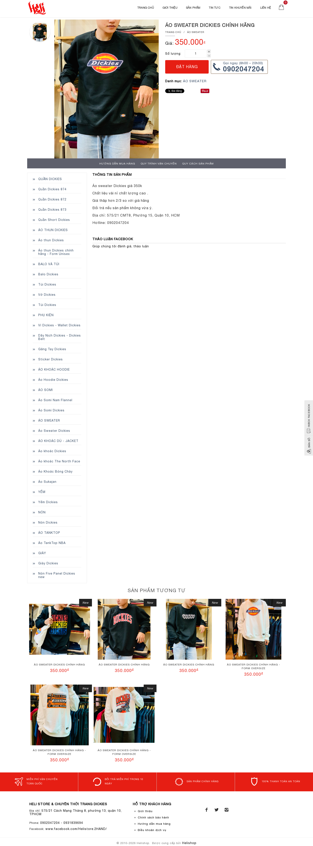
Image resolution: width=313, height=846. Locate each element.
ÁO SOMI (45, 390)
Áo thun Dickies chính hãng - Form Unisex (56, 252)
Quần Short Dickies (54, 220)
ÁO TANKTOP (49, 532)
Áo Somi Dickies (51, 410)
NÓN (42, 512)
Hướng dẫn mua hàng (117, 163)
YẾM (41, 492)
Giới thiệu (170, 7)
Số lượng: (173, 53)
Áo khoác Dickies (52, 451)
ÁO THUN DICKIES (53, 230)
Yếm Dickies (48, 502)
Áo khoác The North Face (59, 461)
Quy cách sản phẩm (198, 163)
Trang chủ (145, 7)
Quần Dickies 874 (52, 189)
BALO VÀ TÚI (48, 264)
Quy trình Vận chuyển (159, 163)
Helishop (189, 843)
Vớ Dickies (47, 294)
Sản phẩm (193, 7)
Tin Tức (214, 7)
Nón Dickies (48, 522)
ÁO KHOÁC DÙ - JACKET (58, 441)
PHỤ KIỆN (46, 315)
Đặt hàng (187, 66)
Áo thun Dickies (51, 240)
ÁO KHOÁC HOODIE (54, 369)
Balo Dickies (48, 274)
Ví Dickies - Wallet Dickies (59, 325)
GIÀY (42, 553)
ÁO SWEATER (195, 32)
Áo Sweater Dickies (54, 430)
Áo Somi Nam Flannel (55, 400)
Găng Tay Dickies (52, 349)
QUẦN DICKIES (50, 179)
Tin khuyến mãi (240, 7)
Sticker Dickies (50, 359)
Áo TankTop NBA (52, 543)
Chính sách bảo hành (153, 817)
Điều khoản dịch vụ (152, 830)
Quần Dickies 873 (52, 209)
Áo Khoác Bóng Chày (55, 471)
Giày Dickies (48, 563)
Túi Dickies (47, 284)
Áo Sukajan (47, 481)
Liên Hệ (265, 7)
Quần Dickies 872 (52, 199)
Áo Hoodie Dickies (53, 379)
